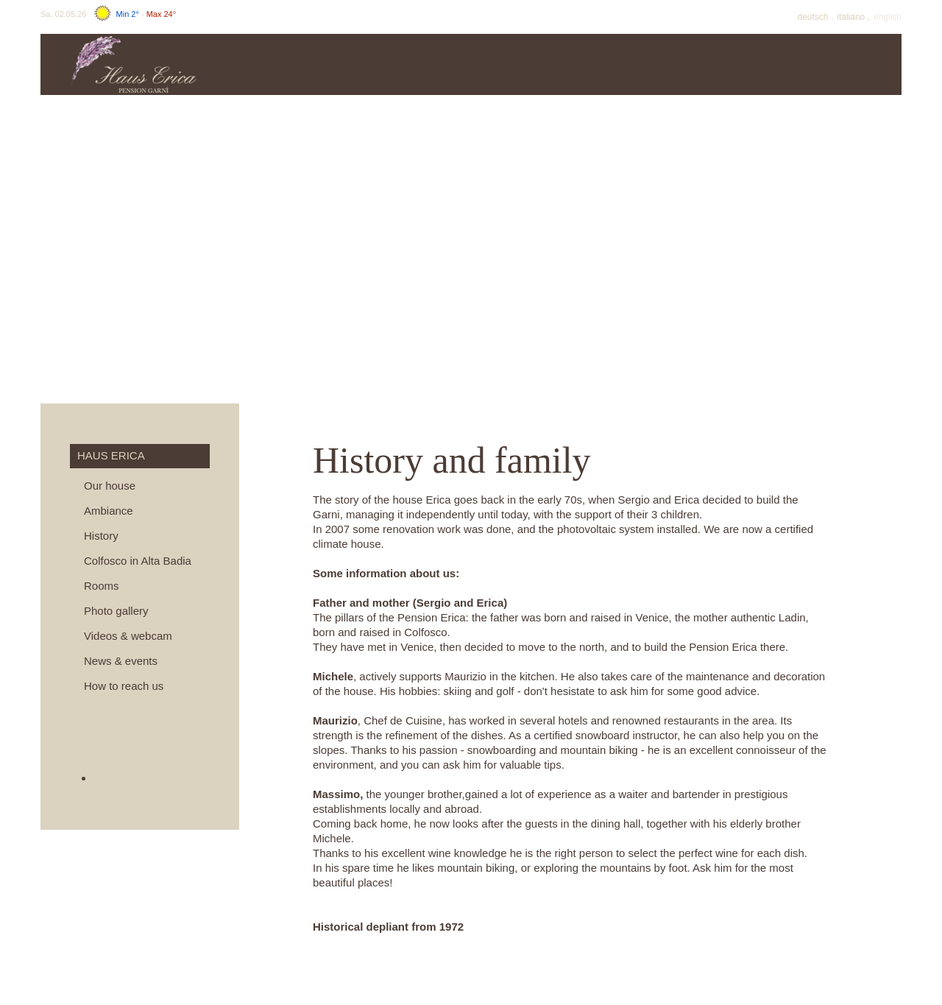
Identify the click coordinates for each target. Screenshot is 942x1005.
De (814, 17)
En (888, 17)
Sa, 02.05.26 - (108, 14)
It (852, 17)
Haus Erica (299, 64)
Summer (629, 64)
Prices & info (409, 64)
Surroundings (850, 64)
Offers (519, 64)
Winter (740, 64)
